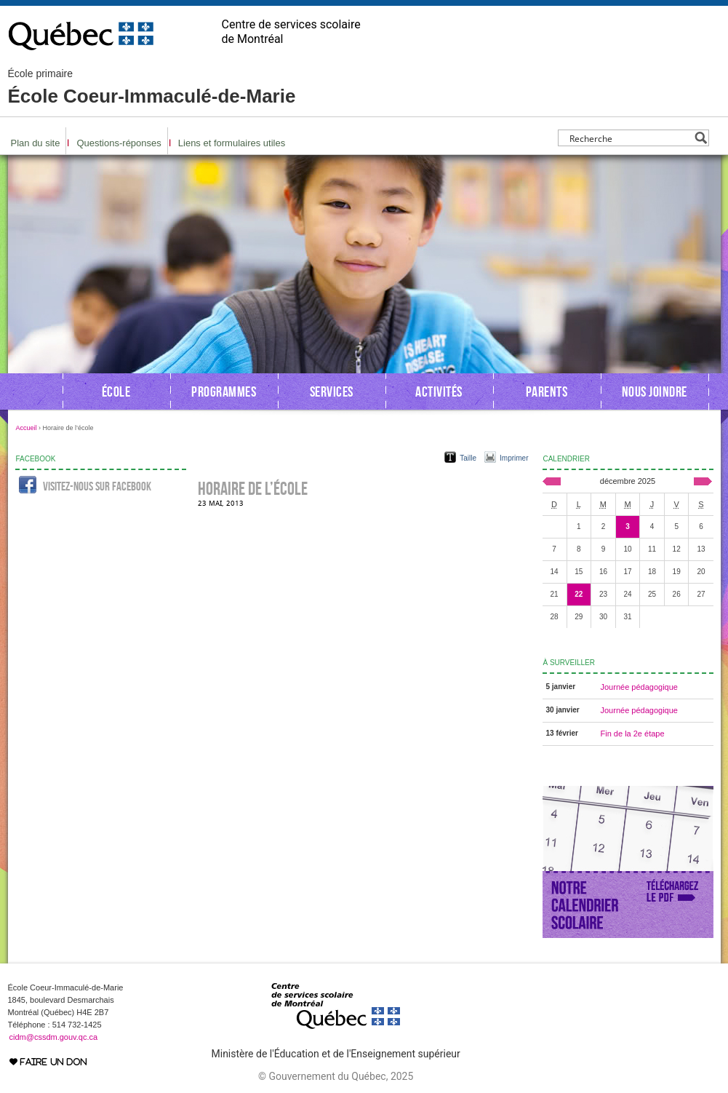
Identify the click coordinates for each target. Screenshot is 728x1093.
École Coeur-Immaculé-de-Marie (152, 87)
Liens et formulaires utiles (231, 143)
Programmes (223, 391)
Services (331, 391)
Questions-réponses (118, 143)
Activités (439, 391)
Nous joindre (654, 391)
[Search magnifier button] (700, 138)
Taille (468, 458)
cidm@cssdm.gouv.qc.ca (53, 1037)
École (116, 391)
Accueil (26, 428)
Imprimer (514, 458)
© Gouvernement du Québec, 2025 (335, 1076)
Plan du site (35, 143)
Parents (547, 391)
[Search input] (629, 138)
